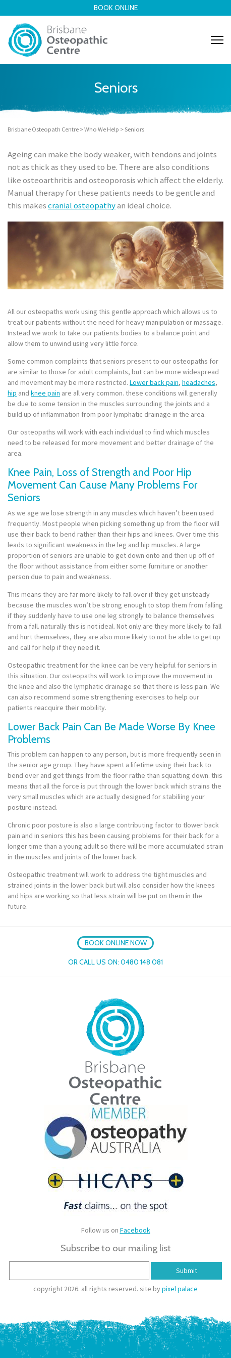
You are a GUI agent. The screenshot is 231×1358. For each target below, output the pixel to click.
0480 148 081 (142, 962)
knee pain (45, 393)
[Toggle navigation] (217, 40)
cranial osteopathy (82, 205)
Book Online (116, 7)
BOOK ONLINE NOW (116, 942)
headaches (198, 382)
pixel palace (180, 1288)
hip (12, 393)
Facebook (135, 1230)
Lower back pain (154, 382)
